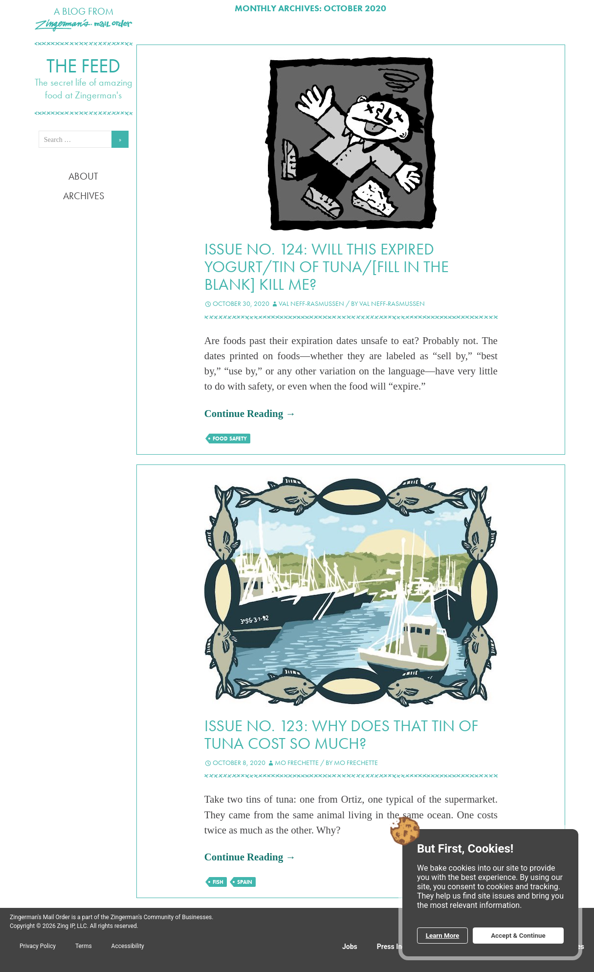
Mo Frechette (297, 762)
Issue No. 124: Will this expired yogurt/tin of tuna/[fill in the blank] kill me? (326, 267)
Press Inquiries (400, 946)
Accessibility (127, 946)
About (83, 176)
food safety (230, 438)
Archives (83, 195)
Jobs (349, 946)
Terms (83, 946)
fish (218, 882)
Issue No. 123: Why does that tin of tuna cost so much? (341, 735)
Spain (244, 882)
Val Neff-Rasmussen (311, 303)
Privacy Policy (38, 946)
